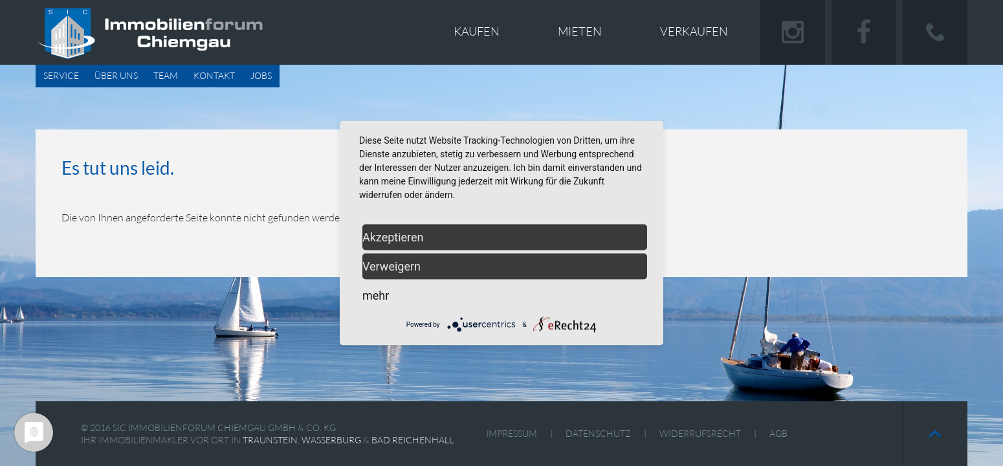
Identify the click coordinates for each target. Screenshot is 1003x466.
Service (61, 75)
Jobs (261, 75)
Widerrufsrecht (700, 433)
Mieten (580, 31)
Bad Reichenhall (412, 439)
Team (165, 75)
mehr (375, 295)
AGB (778, 433)
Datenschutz (598, 433)
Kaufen (477, 31)
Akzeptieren (393, 237)
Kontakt (214, 75)
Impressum (511, 433)
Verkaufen (694, 31)
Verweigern (391, 266)
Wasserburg (331, 439)
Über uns (116, 75)
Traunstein (270, 439)
